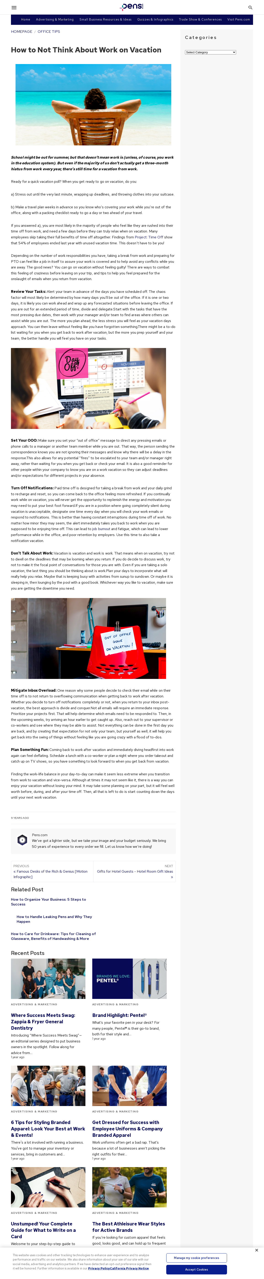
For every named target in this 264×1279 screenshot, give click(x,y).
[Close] (257, 1250)
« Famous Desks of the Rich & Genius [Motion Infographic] (52, 871)
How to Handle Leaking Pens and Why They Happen (125, 902)
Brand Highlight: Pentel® (119, 1003)
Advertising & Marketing (55, 19)
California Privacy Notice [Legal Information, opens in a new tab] (129, 1268)
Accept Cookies (196, 1269)
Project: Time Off (149, 237)
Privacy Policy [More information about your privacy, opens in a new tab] (99, 1268)
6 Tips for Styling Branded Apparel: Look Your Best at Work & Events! (48, 1116)
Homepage (21, 31)
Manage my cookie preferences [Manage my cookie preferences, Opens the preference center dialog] (196, 1258)
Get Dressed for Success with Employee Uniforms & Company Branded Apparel (127, 1116)
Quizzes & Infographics (155, 19)
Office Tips (49, 31)
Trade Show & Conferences (200, 19)
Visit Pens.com (238, 19)
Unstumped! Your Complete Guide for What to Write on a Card (43, 1218)
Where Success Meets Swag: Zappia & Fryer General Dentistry (43, 1009)
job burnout (101, 528)
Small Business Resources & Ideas (105, 19)
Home (25, 19)
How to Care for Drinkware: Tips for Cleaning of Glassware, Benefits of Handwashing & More (43, 921)
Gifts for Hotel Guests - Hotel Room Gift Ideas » (134, 871)
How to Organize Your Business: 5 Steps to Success (46, 902)
